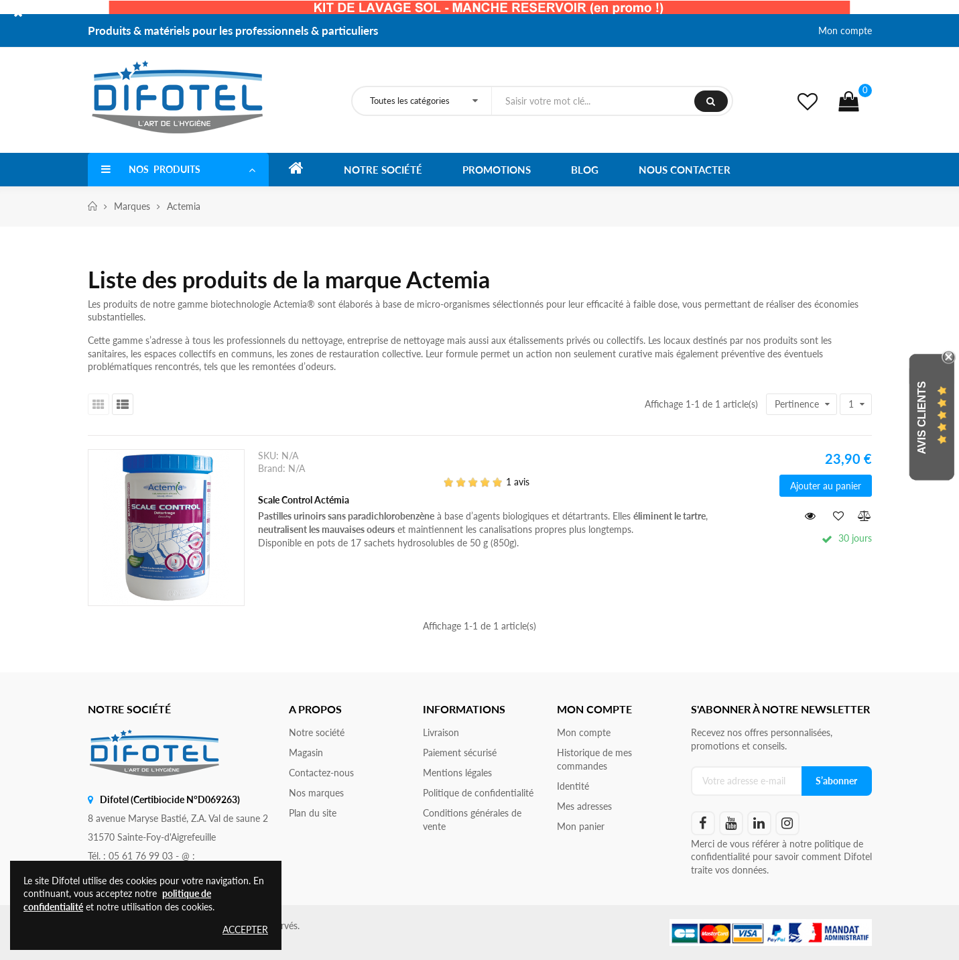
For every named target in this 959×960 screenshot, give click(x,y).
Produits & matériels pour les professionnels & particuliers (233, 30)
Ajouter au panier (825, 485)
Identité (573, 786)
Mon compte (845, 30)
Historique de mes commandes (594, 759)
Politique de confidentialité (478, 792)
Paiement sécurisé (460, 752)
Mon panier (580, 826)
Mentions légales (457, 772)
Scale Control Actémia (303, 499)
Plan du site (312, 813)
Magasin (306, 752)
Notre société (316, 732)
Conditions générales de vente (472, 819)
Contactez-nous (321, 772)
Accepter (245, 929)
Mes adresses (584, 806)
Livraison (441, 732)
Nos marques (316, 792)
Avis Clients (922, 418)
